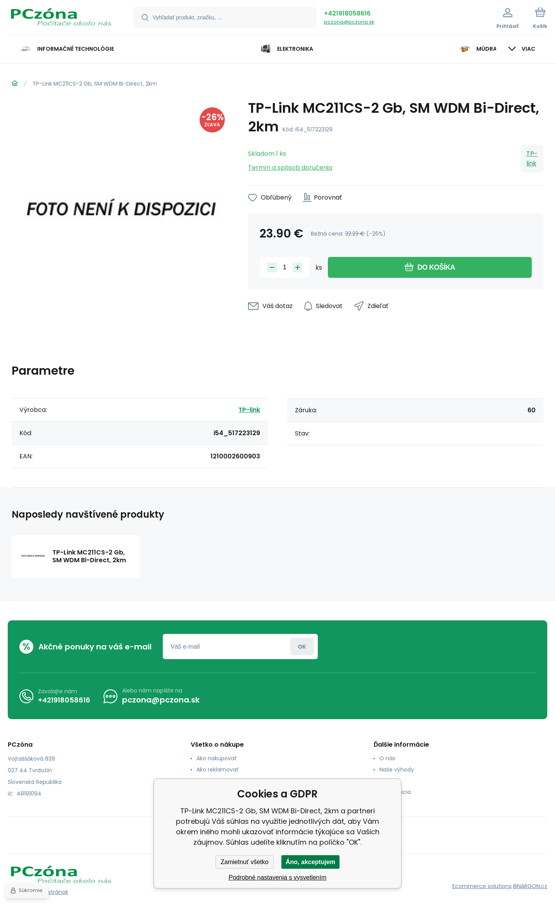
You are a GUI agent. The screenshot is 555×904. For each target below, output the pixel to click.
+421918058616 (347, 13)
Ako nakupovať (216, 758)
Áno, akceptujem (310, 862)
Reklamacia (395, 792)
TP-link (532, 158)
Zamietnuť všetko (244, 862)
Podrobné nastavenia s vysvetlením (278, 877)
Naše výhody (396, 769)
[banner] (61, 18)
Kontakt (389, 781)
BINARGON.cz (530, 886)
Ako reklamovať (217, 769)
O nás (387, 758)
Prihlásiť (302, 646)
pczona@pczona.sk (349, 22)
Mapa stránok (49, 892)
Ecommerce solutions (482, 886)
